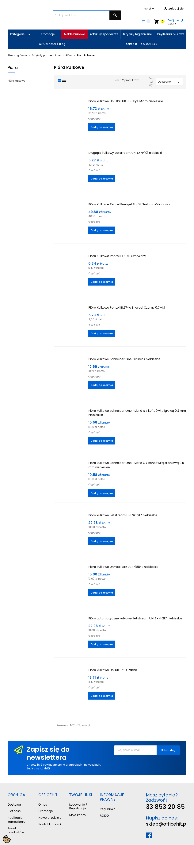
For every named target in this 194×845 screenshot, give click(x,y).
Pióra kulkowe (16, 81)
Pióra (13, 67)
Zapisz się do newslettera (48, 753)
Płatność (14, 811)
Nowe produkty (49, 817)
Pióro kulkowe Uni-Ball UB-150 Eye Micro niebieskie (125, 101)
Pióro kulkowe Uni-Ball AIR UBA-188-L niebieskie (123, 567)
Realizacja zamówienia (16, 819)
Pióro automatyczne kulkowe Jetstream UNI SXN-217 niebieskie (135, 618)
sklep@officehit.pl (167, 824)
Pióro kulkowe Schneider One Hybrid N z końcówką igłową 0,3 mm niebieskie (137, 413)
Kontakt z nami (49, 824)
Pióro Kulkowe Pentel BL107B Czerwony (117, 256)
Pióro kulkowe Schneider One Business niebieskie (124, 359)
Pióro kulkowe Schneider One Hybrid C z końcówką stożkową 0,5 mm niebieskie (136, 465)
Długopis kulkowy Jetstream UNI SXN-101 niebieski (125, 153)
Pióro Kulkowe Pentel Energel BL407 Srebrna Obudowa (129, 204)
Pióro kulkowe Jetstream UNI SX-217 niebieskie (122, 515)
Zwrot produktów (16, 830)
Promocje (45, 811)
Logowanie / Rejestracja (78, 806)
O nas (42, 804)
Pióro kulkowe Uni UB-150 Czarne (112, 670)
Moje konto (77, 815)
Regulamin (107, 809)
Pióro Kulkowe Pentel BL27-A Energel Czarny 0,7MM (126, 307)
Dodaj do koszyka (102, 127)
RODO (104, 815)
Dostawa (14, 804)
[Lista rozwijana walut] (149, 8)
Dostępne (169, 82)
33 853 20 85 (165, 806)
